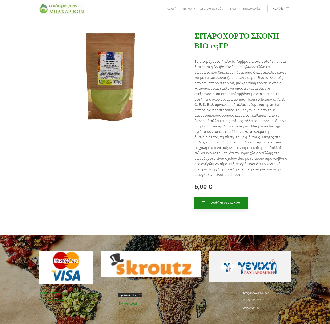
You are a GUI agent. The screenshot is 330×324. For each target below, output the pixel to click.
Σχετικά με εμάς (130, 295)
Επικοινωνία (127, 303)
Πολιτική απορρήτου (53, 293)
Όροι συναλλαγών (51, 300)
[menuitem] (171, 8)
